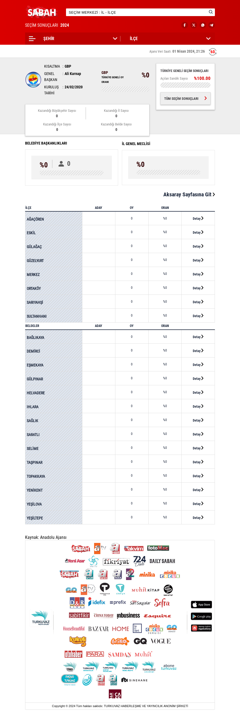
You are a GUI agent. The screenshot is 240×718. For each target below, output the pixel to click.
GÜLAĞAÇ (34, 247)
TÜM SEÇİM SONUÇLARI (185, 98)
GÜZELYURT (35, 261)
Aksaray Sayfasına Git (189, 194)
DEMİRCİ (33, 351)
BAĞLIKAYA (35, 337)
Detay (198, 218)
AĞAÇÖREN (35, 219)
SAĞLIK (32, 421)
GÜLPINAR (35, 379)
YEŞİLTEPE (35, 518)
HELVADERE (36, 393)
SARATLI (33, 434)
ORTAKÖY (34, 288)
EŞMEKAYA (35, 365)
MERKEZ (33, 274)
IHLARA (32, 407)
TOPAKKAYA (36, 476)
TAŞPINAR (34, 462)
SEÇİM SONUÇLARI (47, 25)
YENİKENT (35, 490)
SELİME (32, 448)
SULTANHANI (37, 316)
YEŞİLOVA (34, 504)
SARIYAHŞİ (35, 302)
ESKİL (31, 233)
